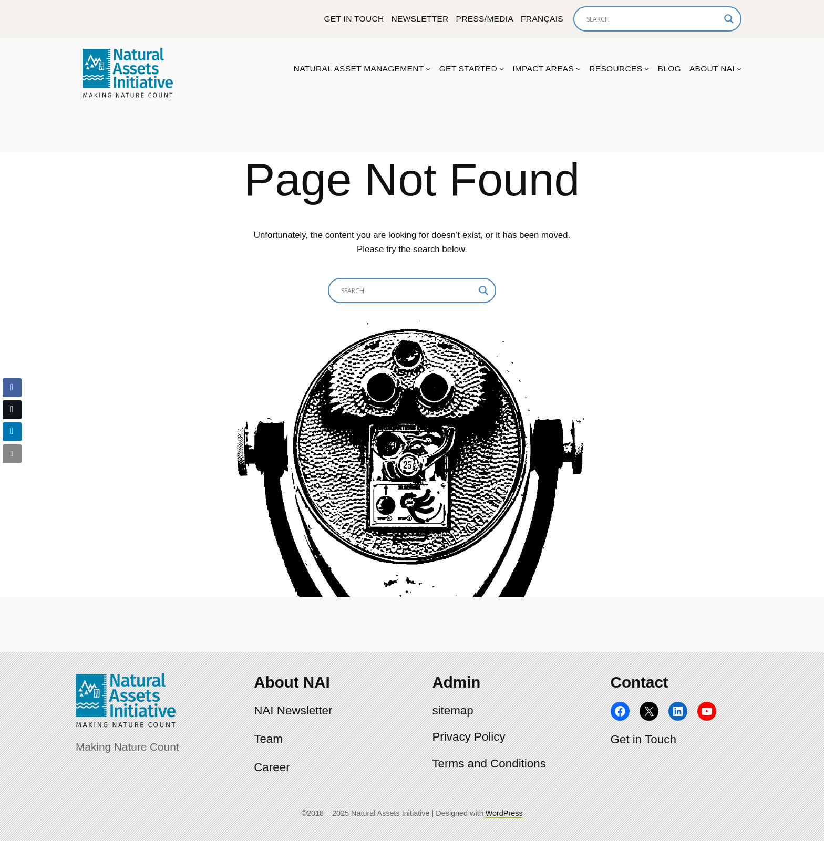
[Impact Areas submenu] (578, 68)
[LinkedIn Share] (12, 431)
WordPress (504, 813)
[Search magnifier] (729, 19)
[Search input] (652, 19)
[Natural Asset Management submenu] (428, 68)
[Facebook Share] (12, 387)
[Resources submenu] (646, 68)
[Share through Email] (12, 453)
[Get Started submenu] (501, 68)
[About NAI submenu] (739, 68)
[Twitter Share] (12, 409)
